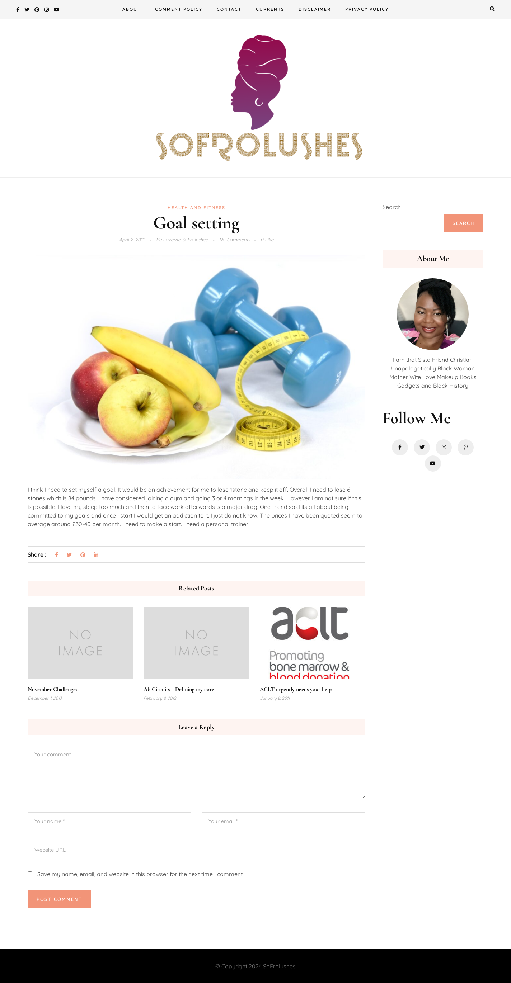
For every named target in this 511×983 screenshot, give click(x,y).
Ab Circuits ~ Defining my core (179, 689)
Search (392, 207)
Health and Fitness (196, 207)
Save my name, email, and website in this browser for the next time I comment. (140, 874)
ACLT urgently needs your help (296, 689)
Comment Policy (178, 9)
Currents (270, 9)
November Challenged (53, 689)
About (131, 9)
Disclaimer (315, 9)
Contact (229, 9)
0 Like (267, 239)
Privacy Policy (367, 9)
